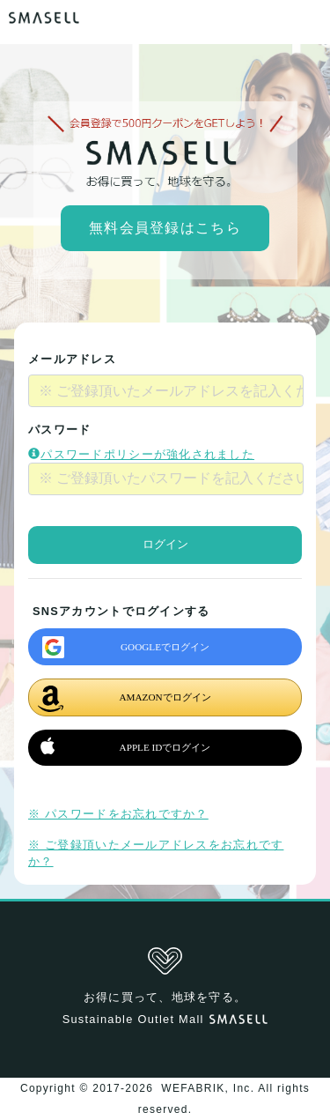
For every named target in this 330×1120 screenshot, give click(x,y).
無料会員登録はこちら (165, 227)
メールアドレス (72, 359)
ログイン (165, 544)
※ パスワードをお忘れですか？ (118, 813)
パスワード (59, 429)
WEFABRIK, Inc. (208, 1088)
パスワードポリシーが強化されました (141, 454)
